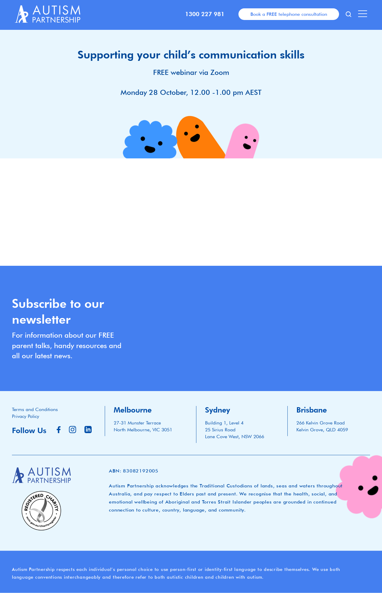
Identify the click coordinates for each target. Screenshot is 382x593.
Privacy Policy (25, 416)
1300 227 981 (204, 14)
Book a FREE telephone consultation (288, 14)
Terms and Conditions (35, 409)
